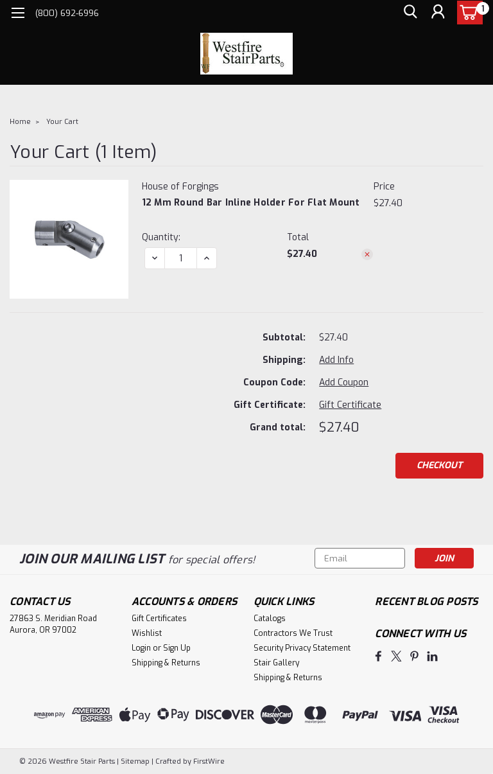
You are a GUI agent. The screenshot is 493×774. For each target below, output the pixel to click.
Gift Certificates (159, 618)
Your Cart (62, 122)
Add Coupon (343, 382)
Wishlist (147, 633)
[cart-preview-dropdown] (467, 12)
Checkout (439, 465)
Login (141, 648)
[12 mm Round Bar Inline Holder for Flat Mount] (180, 258)
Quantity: (161, 237)
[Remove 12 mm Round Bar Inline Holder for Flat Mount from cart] (367, 254)
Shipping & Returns (166, 663)
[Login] (437, 13)
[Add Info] (336, 360)
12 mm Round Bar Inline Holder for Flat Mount (251, 203)
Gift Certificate (350, 405)
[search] (409, 13)
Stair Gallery (276, 663)
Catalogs (270, 618)
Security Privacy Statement (302, 648)
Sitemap (135, 761)
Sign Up (177, 648)
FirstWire (208, 761)
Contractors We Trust (293, 633)
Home (20, 122)
